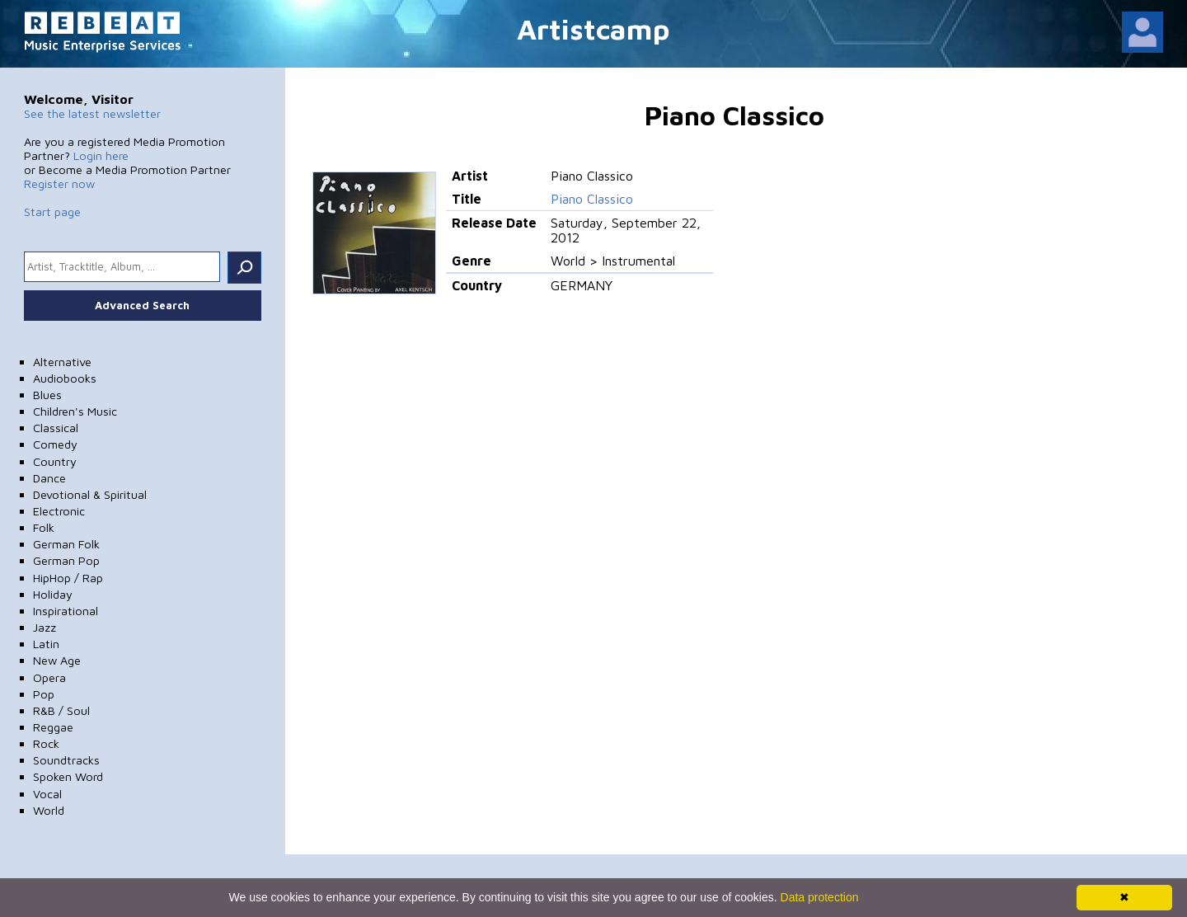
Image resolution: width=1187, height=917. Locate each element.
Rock (46, 743)
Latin (46, 644)
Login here (101, 155)
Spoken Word (68, 776)
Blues (47, 395)
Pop (43, 694)
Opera (49, 677)
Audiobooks (64, 378)
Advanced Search (142, 305)
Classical (55, 428)
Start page (52, 212)
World (48, 810)
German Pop (66, 560)
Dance (49, 478)
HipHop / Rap (68, 578)
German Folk (66, 544)
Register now (59, 183)
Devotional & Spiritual (90, 494)
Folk (43, 527)
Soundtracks (66, 760)
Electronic (59, 511)
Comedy (55, 444)
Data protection (820, 897)
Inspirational (65, 611)
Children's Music (75, 411)
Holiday (53, 594)
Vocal (47, 794)
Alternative (62, 362)
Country (55, 461)
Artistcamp (593, 28)
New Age (57, 660)
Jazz (44, 627)
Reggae (53, 727)
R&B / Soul (61, 710)
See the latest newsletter (92, 113)
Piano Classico (592, 198)
